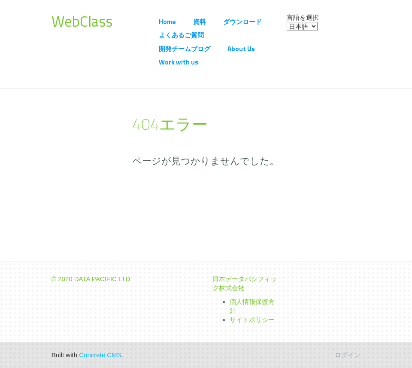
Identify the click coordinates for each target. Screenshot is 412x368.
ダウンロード (242, 22)
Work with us (178, 62)
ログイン (347, 355)
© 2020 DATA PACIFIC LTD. (92, 278)
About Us (241, 49)
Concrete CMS (100, 355)
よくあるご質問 (181, 35)
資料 (199, 22)
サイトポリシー (252, 319)
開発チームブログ (184, 49)
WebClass (82, 21)
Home (167, 22)
